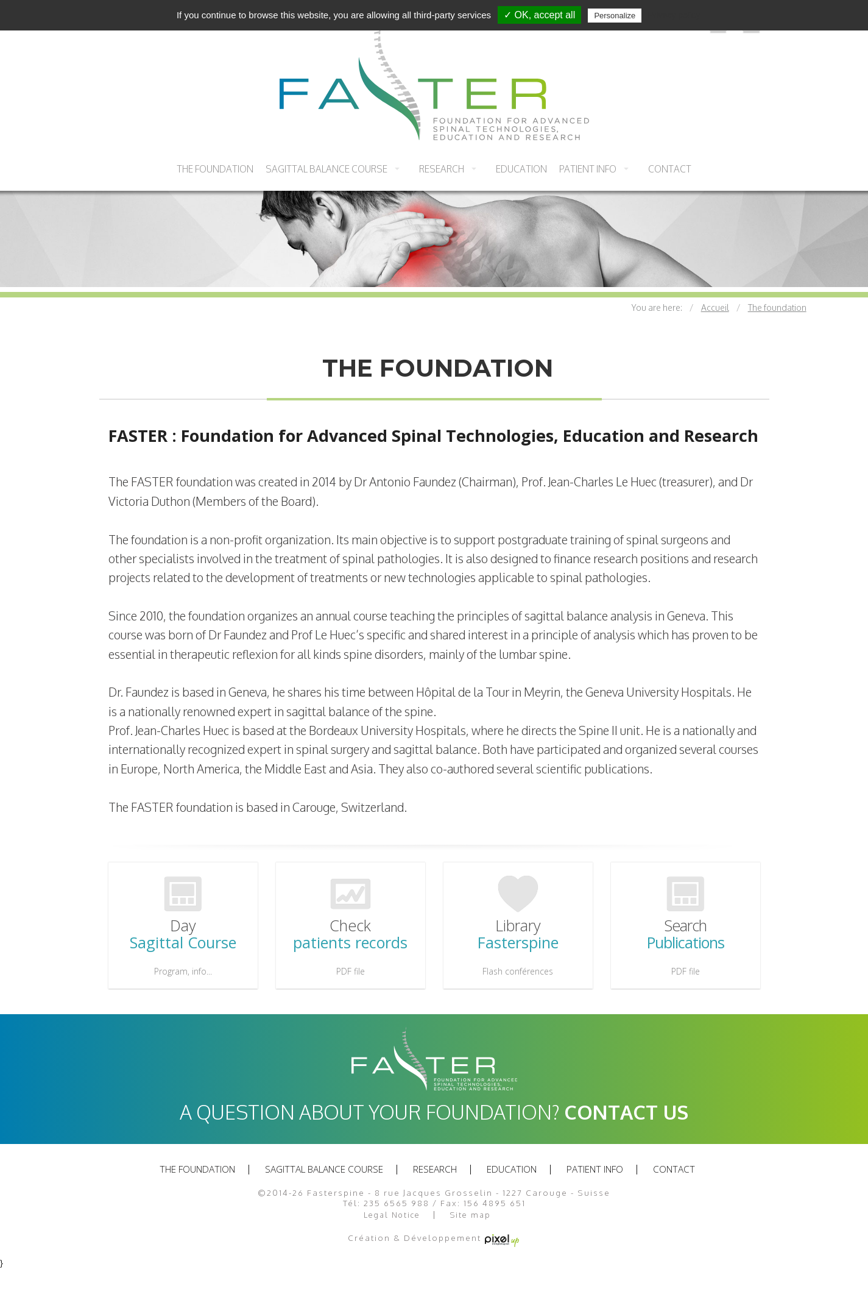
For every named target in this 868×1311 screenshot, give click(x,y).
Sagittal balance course (326, 169)
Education (521, 169)
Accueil (715, 307)
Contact (669, 169)
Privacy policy (673, 15)
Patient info (587, 169)
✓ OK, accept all (539, 15)
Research (441, 169)
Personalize (614, 15)
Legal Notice (392, 1215)
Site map (470, 1215)
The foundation (215, 169)
